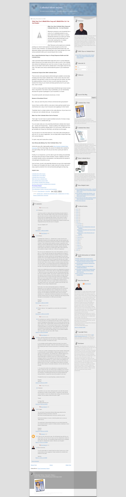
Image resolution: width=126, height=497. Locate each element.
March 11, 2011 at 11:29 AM (42, 442)
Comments (78, 69)
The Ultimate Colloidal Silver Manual (40, 182)
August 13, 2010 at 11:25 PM (42, 431)
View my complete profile (80, 327)
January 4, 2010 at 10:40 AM (42, 332)
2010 (77, 220)
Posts (77, 67)
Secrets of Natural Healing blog (39, 187)
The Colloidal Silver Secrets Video (40, 180)
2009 (77, 222)
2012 (77, 217)
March (78, 245)
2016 (77, 210)
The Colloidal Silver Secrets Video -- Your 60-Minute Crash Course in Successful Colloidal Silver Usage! (86, 190)
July (78, 240)
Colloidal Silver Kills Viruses (38, 173)
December (79, 223)
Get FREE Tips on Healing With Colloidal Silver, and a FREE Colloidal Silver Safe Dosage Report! (85, 56)
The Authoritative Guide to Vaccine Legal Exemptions (44, 189)
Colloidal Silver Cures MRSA (39, 175)
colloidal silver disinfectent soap (50, 193)
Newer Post (34, 465)
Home (51, 465)
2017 (77, 209)
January (79, 248)
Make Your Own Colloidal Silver (39, 178)
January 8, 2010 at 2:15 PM (41, 382)
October (79, 235)
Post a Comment (35, 461)
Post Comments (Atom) (44, 468)
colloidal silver (40, 193)
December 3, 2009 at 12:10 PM (42, 313)
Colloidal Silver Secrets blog (38, 177)
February (79, 246)
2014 (77, 214)
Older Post (68, 465)
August (78, 238)
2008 (77, 250)
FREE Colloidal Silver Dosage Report (85, 258)
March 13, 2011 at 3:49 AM (41, 457)
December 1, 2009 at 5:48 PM (42, 230)
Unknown (43, 434)
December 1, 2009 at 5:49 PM (42, 302)
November (79, 225)
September (79, 237)
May (78, 242)
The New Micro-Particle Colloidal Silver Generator (43, 184)
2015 (77, 212)
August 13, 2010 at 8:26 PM (41, 404)
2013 (77, 215)
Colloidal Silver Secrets (51, 7)
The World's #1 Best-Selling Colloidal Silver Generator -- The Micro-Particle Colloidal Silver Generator (86, 270)
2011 (77, 218)
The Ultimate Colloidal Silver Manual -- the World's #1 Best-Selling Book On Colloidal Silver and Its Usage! (86, 195)
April (78, 243)
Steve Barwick (44, 233)
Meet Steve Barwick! (81, 200)
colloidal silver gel (62, 193)
